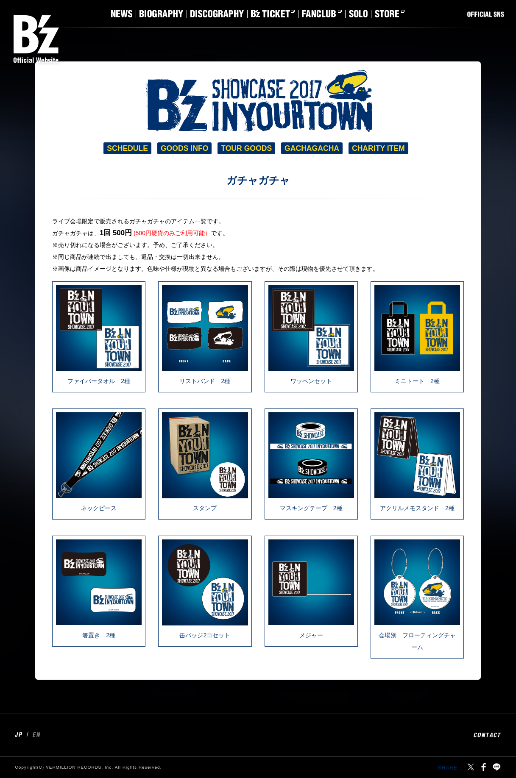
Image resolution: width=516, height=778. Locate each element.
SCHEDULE (127, 148)
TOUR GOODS (246, 148)
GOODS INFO (184, 148)
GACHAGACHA (311, 148)
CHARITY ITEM (378, 148)
